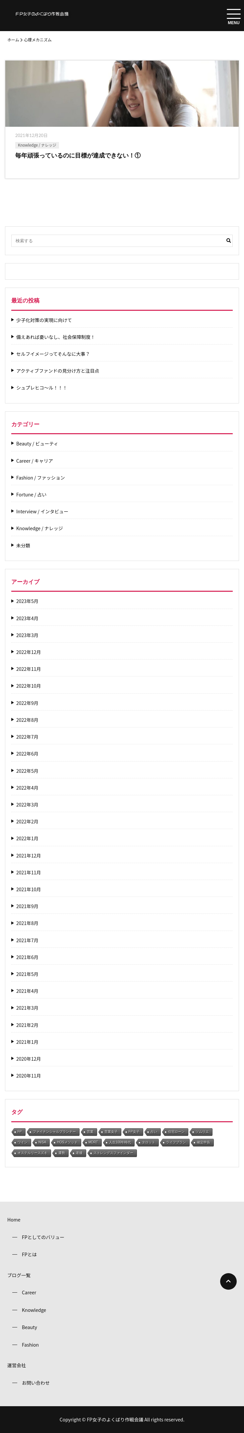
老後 (79, 1153)
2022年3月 (27, 805)
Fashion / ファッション (40, 478)
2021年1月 (27, 1042)
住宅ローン (176, 1131)
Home (13, 1219)
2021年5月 (27, 974)
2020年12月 (28, 1059)
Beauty (29, 1327)
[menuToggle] (234, 14)
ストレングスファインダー (113, 1153)
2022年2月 (27, 821)
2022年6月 (27, 754)
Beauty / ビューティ (37, 443)
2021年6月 (27, 957)
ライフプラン (176, 1142)
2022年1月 (27, 838)
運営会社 (16, 1365)
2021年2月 (27, 1025)
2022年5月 (27, 771)
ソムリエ (202, 1131)
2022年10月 (28, 686)
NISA (42, 1142)
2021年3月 (27, 1008)
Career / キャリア (34, 461)
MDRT (93, 1142)
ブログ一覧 (18, 1275)
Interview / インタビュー (42, 511)
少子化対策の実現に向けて (44, 320)
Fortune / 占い (31, 494)
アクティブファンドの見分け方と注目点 (57, 371)
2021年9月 (27, 906)
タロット (148, 1142)
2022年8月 (27, 720)
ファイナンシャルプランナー (54, 1131)
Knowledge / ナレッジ (37, 145)
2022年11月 (28, 669)
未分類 (23, 545)
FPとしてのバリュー (43, 1237)
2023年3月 (27, 635)
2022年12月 (28, 652)
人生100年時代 (120, 1142)
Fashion (30, 1344)
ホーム (13, 39)
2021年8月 (27, 923)
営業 (90, 1131)
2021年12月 (28, 855)
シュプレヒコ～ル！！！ (41, 388)
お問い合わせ (36, 1382)
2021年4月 (27, 991)
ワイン (23, 1142)
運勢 (61, 1153)
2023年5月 (27, 601)
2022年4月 (27, 788)
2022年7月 (27, 737)
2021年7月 (27, 940)
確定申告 (203, 1142)
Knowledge (34, 1310)
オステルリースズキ (32, 1153)
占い (154, 1131)
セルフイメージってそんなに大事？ (53, 354)
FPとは (29, 1254)
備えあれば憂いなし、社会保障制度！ (55, 337)
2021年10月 (28, 889)
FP (20, 1131)
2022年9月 (27, 703)
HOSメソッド (67, 1142)
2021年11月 (28, 872)
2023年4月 (27, 618)
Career (29, 1292)
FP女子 (134, 1131)
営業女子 (111, 1131)
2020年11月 (28, 1076)
